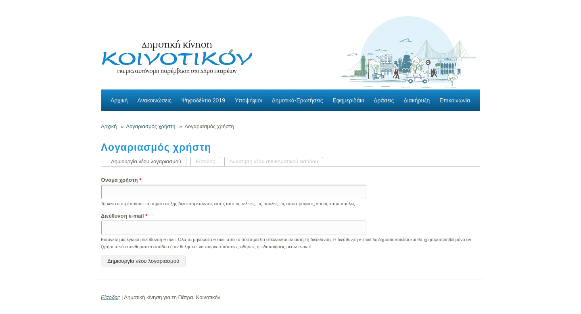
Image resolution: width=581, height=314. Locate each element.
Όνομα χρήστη (121, 180)
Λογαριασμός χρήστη (150, 126)
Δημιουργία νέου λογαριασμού (148, 161)
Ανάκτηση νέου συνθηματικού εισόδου (274, 161)
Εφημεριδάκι (348, 100)
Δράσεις (384, 100)
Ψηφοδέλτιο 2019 (203, 100)
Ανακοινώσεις (155, 100)
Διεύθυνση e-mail (124, 216)
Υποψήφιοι (248, 100)
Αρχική (119, 100)
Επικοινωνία (454, 100)
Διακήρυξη (416, 100)
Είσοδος (205, 161)
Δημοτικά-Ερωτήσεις (297, 100)
